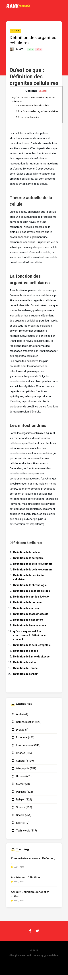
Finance (20, 753)
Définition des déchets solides (31, 590)
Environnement (25, 745)
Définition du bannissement (29, 625)
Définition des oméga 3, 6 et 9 (31, 596)
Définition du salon (24, 662)
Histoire (20, 776)
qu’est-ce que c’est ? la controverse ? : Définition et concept (29, 635)
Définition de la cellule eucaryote (32, 563)
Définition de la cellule (26, 552)
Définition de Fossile (25, 650)
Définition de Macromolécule (30, 614)
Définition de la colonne (27, 602)
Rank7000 (21, 49)
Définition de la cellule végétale (32, 645)
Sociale (20, 815)
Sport (19, 822)
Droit (19, 729)
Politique (21, 791)
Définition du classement (28, 619)
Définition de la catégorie (28, 558)
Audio (19, 714)
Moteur (20, 784)
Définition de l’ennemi (26, 673)
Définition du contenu (26, 608)
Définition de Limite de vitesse (31, 656)
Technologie (23, 830)
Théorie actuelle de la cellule (32, 105)
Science (15, 31)
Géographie (22, 768)
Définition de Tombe (25, 668)
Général (20, 760)
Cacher (42, 90)
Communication (25, 721)
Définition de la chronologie (30, 585)
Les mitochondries (27, 117)
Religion (20, 799)
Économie (22, 737)
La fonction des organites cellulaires (37, 111)
